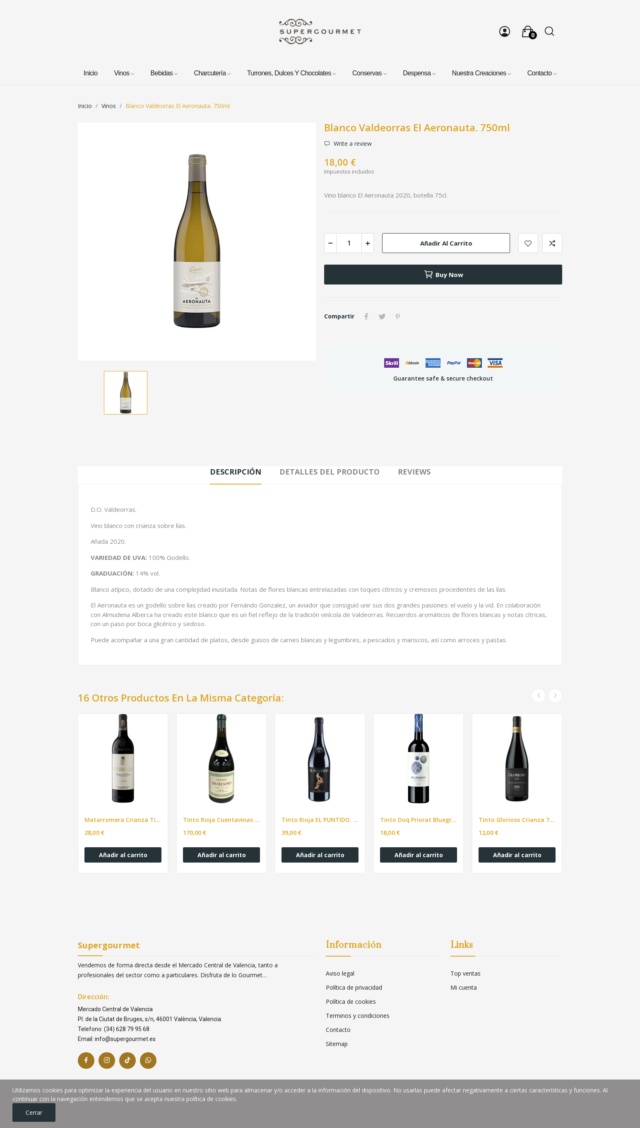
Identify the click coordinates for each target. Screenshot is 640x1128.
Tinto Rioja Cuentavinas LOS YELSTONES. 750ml (221, 820)
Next (555, 696)
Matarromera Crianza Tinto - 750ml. (122, 820)
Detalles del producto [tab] (329, 472)
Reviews (414, 472)
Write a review (352, 144)
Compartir (366, 316)
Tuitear (382, 316)
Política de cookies (351, 1001)
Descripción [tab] (235, 472)
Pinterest (398, 316)
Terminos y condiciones (358, 1016)
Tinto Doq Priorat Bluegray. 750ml (418, 820)
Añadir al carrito (446, 243)
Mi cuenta (463, 987)
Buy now (443, 275)
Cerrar (34, 1112)
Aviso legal (340, 973)
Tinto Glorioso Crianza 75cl (517, 820)
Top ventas (465, 973)
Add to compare (552, 243)
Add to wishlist (528, 243)
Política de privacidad (354, 987)
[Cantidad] (349, 243)
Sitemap (337, 1044)
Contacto (338, 1030)
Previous (539, 696)
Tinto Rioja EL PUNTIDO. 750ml (320, 820)
